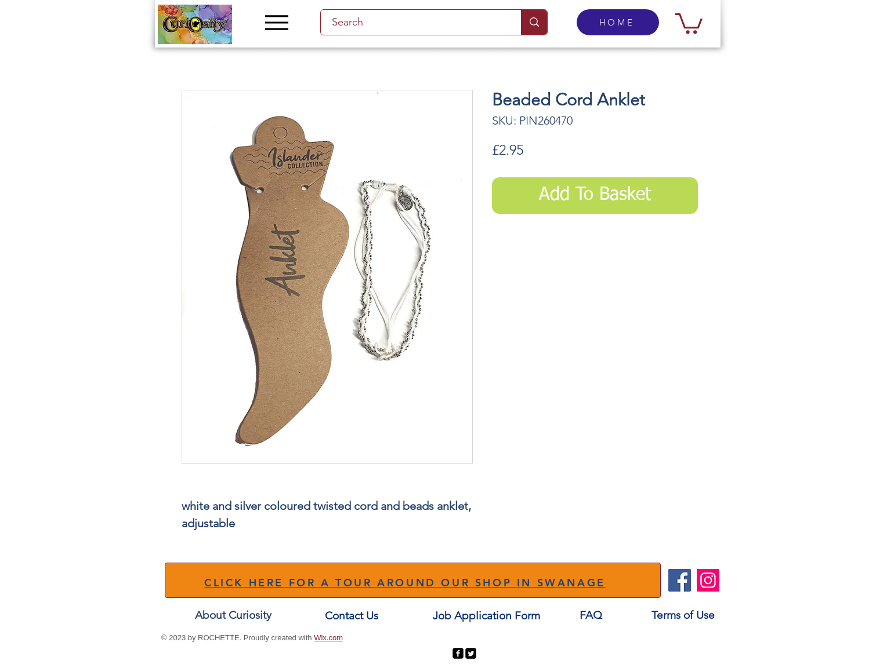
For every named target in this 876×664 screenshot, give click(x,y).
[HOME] (618, 22)
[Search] (414, 22)
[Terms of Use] (683, 615)
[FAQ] (591, 615)
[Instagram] (708, 580)
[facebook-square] (458, 653)
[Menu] (276, 22)
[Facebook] (679, 580)
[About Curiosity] (233, 615)
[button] (689, 22)
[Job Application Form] (486, 615)
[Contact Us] (351, 615)
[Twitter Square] (470, 653)
